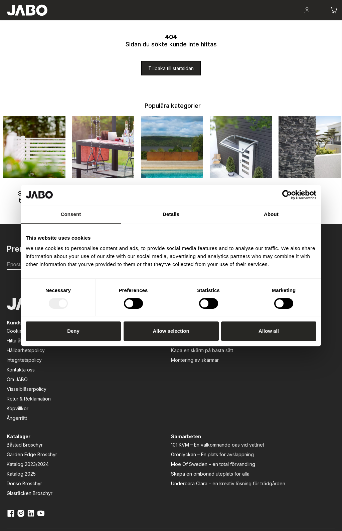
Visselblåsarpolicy (26, 426)
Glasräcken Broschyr (174, 417)
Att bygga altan (95, 368)
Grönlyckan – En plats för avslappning (251, 395)
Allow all (269, 331)
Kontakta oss (21, 407)
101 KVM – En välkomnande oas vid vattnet (247, 375)
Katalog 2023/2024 (173, 387)
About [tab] (271, 214)
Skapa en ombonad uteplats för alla (246, 429)
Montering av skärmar (103, 404)
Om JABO (17, 417)
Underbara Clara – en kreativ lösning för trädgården (247, 449)
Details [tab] (171, 214)
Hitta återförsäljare (27, 378)
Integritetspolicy (24, 397)
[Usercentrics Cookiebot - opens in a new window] (287, 195)
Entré (161, 20)
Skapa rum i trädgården (47, 20)
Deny (73, 331)
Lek (138, 20)
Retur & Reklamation (29, 436)
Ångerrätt (17, 455)
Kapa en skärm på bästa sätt (105, 391)
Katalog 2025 (166, 397)
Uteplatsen (85, 20)
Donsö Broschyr (169, 407)
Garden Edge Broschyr (177, 378)
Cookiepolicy (21, 368)
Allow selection (171, 331)
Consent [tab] (71, 214)
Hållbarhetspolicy (26, 387)
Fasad (186, 20)
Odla (115, 20)
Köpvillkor (17, 446)
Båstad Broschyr (170, 368)
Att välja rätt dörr (97, 378)
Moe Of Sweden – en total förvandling (247, 412)
